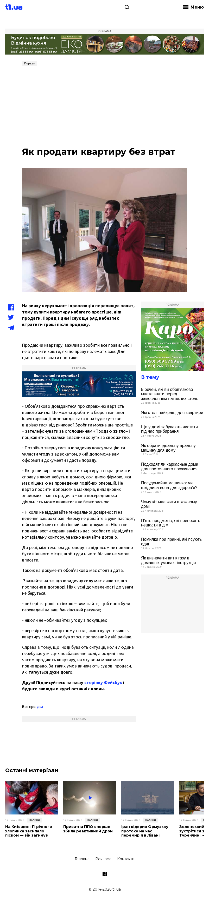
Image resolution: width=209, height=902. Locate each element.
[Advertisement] (104, 107)
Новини (34, 819)
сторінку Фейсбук (103, 682)
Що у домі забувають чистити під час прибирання (169, 429)
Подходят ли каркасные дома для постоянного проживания (169, 466)
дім (40, 707)
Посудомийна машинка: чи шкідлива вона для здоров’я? (169, 485)
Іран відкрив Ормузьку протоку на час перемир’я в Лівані (144, 831)
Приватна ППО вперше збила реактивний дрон (88, 829)
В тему (150, 377)
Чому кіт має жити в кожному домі (169, 504)
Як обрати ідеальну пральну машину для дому (168, 447)
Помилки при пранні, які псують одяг (171, 541)
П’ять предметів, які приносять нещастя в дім (170, 522)
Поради (29, 63)
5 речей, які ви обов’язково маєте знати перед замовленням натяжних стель (169, 394)
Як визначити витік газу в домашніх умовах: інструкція (168, 560)
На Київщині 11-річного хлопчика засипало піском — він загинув (28, 831)
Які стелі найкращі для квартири (172, 412)
